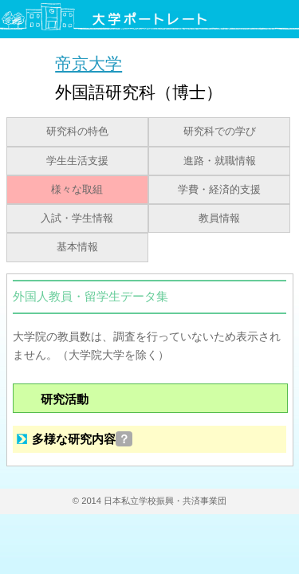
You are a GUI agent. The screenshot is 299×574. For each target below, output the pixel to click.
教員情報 (219, 218)
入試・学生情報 (77, 218)
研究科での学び (219, 131)
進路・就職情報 (219, 161)
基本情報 (77, 247)
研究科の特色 (77, 131)
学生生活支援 (77, 161)
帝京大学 (88, 63)
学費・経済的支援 (219, 189)
